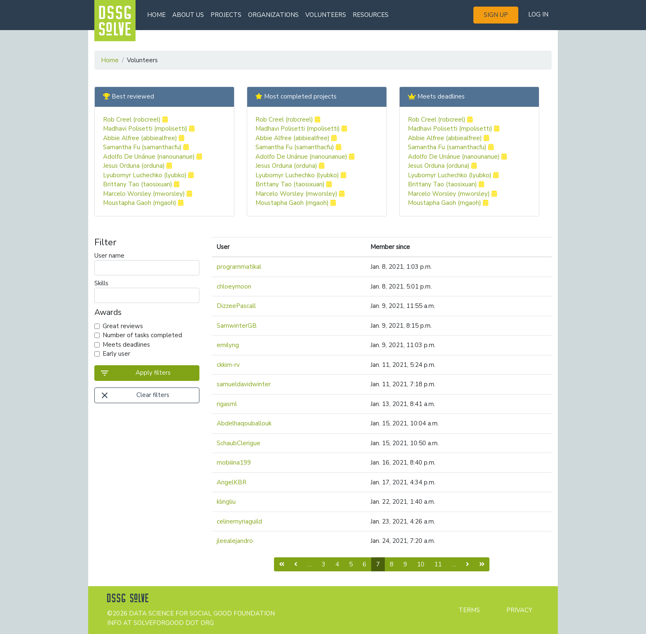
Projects (226, 15)
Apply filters (135, 373)
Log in (538, 14)
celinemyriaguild (239, 521)
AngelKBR (231, 482)
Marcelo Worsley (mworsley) (147, 194)
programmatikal (239, 267)
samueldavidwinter (244, 384)
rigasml (227, 404)
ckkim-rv (228, 365)
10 (420, 564)
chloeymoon (234, 286)
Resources (371, 15)
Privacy (519, 610)
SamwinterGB (237, 326)
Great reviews (123, 326)
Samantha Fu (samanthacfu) (146, 147)
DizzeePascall (236, 306)
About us (188, 15)
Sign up (496, 15)
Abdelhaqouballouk (244, 423)
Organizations (273, 15)
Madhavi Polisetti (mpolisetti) (148, 128)
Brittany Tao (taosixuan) (141, 184)
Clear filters (134, 395)
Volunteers (325, 15)
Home (156, 15)
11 (438, 564)
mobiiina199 (234, 462)
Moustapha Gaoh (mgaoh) (143, 203)
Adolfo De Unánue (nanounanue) (152, 157)
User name (146, 263)
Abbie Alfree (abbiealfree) (143, 138)
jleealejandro (235, 541)
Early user (116, 354)
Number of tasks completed (142, 335)
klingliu (226, 502)
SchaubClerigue (238, 443)
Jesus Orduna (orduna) (137, 166)
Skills (146, 291)
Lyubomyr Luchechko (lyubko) (148, 175)
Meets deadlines (126, 344)
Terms (469, 610)
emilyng (228, 345)
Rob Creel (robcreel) (135, 119)
